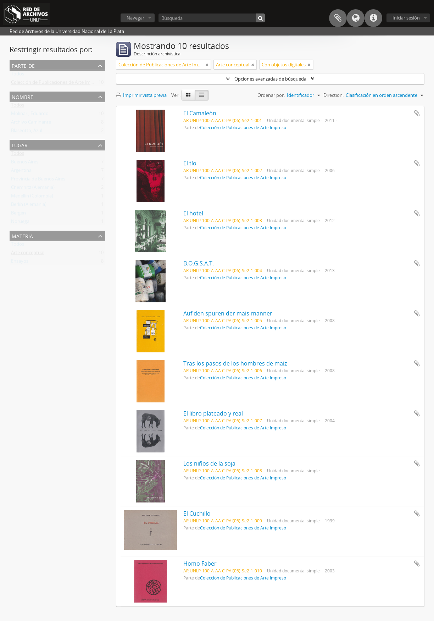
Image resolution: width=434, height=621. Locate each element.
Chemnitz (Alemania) (33, 189)
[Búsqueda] (211, 17)
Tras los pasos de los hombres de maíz (235, 363)
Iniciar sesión (406, 18)
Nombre (22, 96)
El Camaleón (199, 113)
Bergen (18, 214)
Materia (22, 235)
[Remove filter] (207, 64)
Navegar (135, 18)
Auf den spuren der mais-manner (227, 313)
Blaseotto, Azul (26, 132)
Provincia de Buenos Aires (38, 180)
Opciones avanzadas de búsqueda (270, 79)
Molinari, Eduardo (30, 115)
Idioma (356, 18)
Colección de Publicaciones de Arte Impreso (56, 84)
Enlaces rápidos (373, 18)
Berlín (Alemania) (28, 206)
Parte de (23, 65)
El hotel (193, 213)
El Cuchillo (197, 513)
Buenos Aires (24, 163)
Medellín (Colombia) (32, 197)
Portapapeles (338, 18)
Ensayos (19, 262)
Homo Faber (200, 563)
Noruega (20, 223)
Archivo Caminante (31, 123)
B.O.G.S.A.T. (198, 263)
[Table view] (201, 95)
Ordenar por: (271, 95)
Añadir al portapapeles (417, 113)
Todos (17, 75)
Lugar (20, 144)
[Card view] (188, 95)
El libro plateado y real (213, 413)
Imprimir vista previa (141, 95)
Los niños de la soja (209, 463)
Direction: (333, 95)
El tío (189, 163)
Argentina (21, 172)
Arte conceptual (27, 254)
